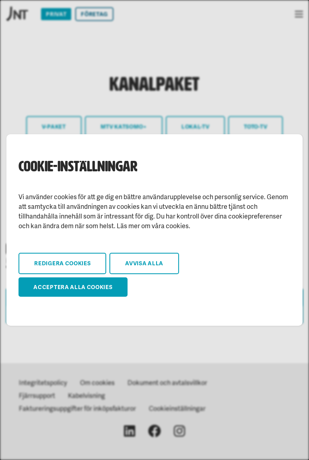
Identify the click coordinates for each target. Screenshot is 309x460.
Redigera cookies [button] (62, 263)
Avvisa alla (144, 263)
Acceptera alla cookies (72, 287)
